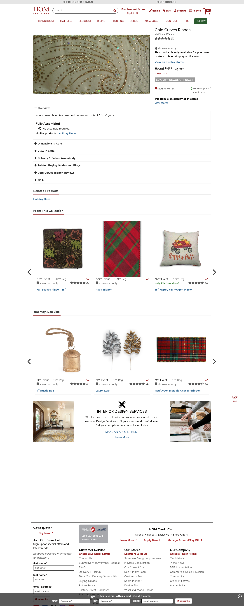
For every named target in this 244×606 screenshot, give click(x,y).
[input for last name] (114, 601)
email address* (42, 587)
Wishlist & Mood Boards (138, 590)
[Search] (115, 11)
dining (101, 21)
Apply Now (151, 540)
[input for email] (157, 601)
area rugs (151, 21)
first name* (40, 563)
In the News (177, 563)
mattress (66, 21)
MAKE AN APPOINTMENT (122, 432)
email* (153, 601)
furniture (171, 21)
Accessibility (177, 585)
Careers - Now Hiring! (183, 554)
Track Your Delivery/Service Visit (98, 576)
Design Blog (131, 585)
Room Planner (132, 581)
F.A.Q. (82, 567)
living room (46, 21)
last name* (40, 575)
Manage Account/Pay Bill (183, 540)
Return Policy (87, 585)
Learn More (122, 437)
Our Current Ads (134, 567)
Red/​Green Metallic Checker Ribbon (177, 391)
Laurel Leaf (103, 391)
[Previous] (29, 271)
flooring (118, 21)
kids (186, 21)
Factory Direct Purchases (94, 590)
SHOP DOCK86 (166, 2)
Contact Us (85, 558)
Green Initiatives (180, 581)
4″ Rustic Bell (45, 391)
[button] (207, 10)
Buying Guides (88, 581)
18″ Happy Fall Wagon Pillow (173, 290)
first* (71, 601)
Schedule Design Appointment (143, 558)
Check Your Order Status (94, 554)
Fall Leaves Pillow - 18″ (51, 290)
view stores (161, 103)
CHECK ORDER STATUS (77, 2)
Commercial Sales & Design (187, 572)
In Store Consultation (137, 563)
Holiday (201, 21)
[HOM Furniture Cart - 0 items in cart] (207, 10)
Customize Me (133, 576)
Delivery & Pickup (90, 572)
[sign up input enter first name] (53, 568)
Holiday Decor (68, 133)
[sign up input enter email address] (53, 591)
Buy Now (44, 533)
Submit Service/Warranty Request (99, 563)
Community (177, 576)
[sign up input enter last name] (53, 579)
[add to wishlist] (165, 88)
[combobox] (82, 11)
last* (111, 601)
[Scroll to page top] (235, 398)
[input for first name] (74, 601)
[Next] (213, 271)
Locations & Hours (135, 554)
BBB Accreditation (181, 567)
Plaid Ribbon (104, 290)
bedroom (85, 21)
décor (134, 21)
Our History (177, 558)
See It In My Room (135, 572)
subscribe (183, 601)
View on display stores (169, 62)
